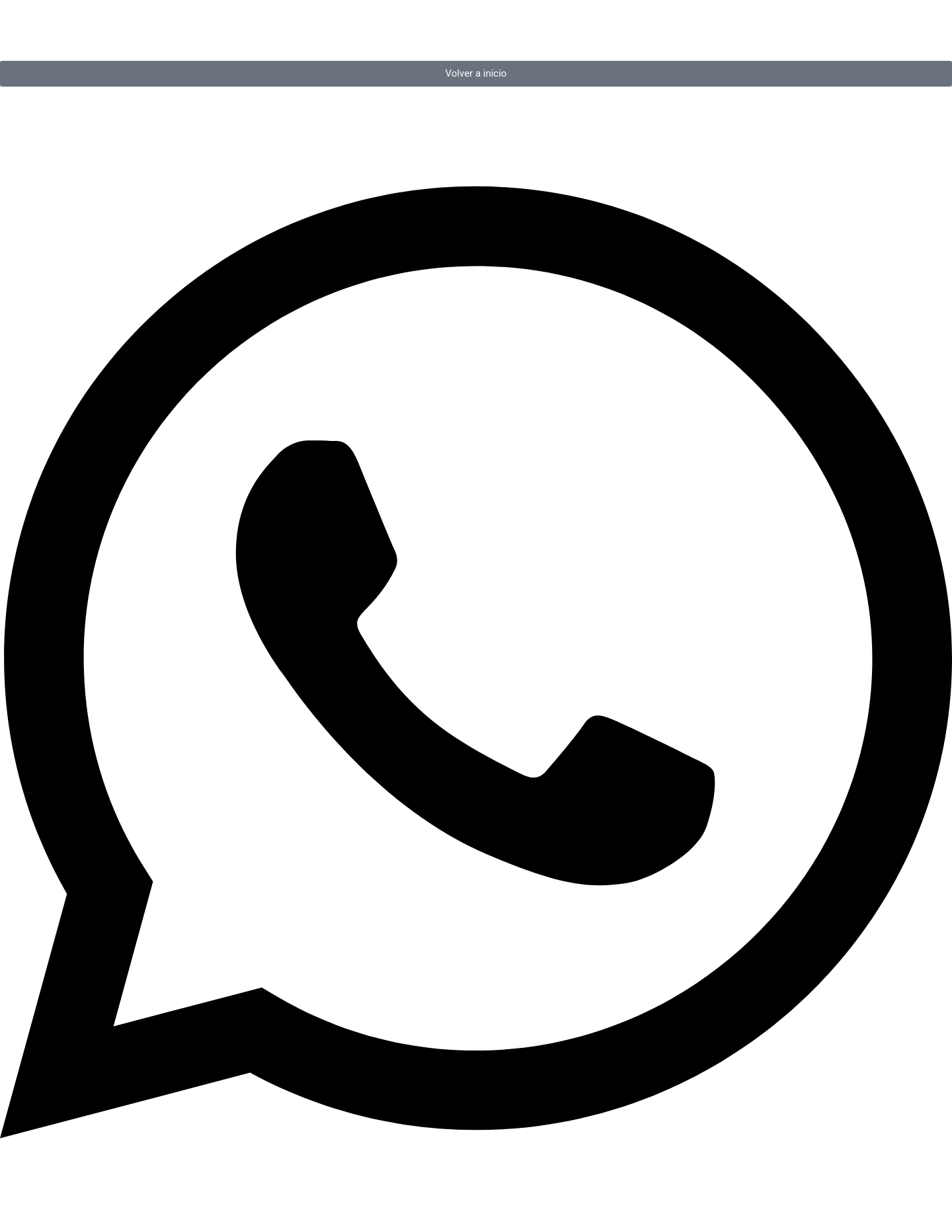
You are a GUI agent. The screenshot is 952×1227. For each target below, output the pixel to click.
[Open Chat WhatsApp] (476, 1203)
